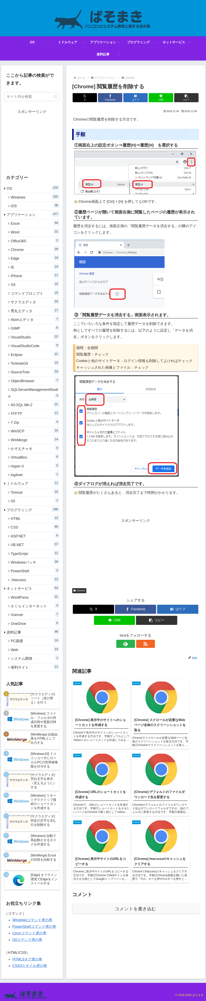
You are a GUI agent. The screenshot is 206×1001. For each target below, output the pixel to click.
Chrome (79, 590)
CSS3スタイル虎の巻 (29, 966)
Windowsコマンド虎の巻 (32, 920)
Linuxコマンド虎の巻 (29, 933)
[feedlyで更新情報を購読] (131, 644)
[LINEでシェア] (157, 97)
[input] (31, 96)
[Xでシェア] (93, 97)
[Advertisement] (135, 552)
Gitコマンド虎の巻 (27, 940)
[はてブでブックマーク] (135, 97)
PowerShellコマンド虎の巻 (34, 927)
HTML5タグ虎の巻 (27, 959)
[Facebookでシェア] (114, 97)
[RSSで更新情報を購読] (140, 644)
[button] (178, 97)
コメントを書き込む (135, 828)
